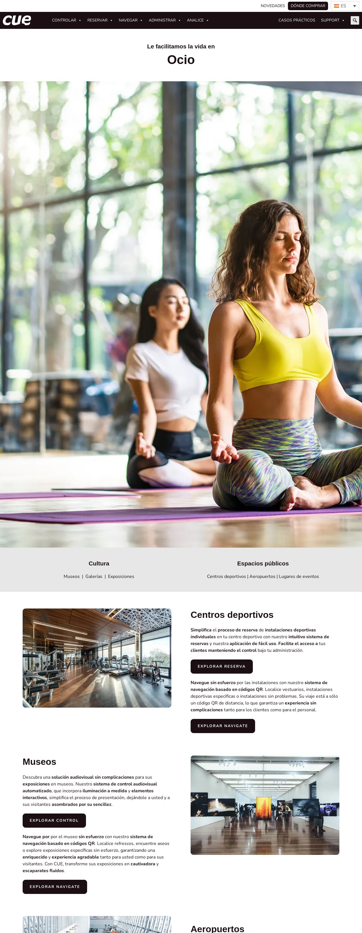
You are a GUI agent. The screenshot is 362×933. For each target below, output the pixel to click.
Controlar (67, 20)
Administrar (165, 20)
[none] (345, 6)
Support (333, 20)
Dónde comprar (308, 5)
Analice (198, 20)
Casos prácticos (297, 20)
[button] (355, 20)
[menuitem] (345, 6)
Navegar (131, 20)
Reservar (100, 20)
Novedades (273, 5)
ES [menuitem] (343, 6)
